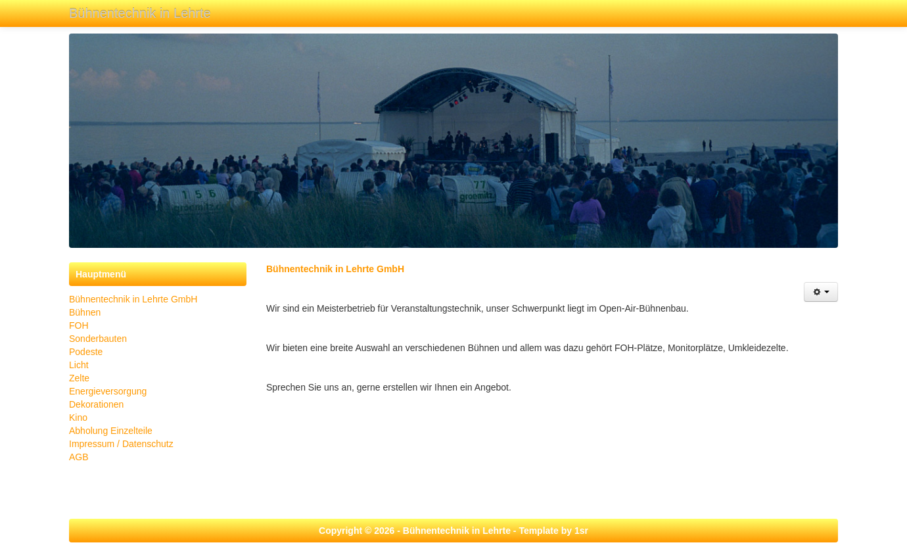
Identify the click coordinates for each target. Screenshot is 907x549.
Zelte (79, 378)
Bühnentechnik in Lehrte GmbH (133, 299)
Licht (79, 365)
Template (538, 530)
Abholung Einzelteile (110, 430)
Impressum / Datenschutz (121, 444)
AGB (79, 457)
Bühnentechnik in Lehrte (140, 13)
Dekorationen (96, 404)
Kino (78, 417)
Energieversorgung (108, 391)
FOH (79, 325)
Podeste (86, 351)
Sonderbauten (98, 338)
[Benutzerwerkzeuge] (821, 292)
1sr (581, 530)
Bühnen (85, 312)
